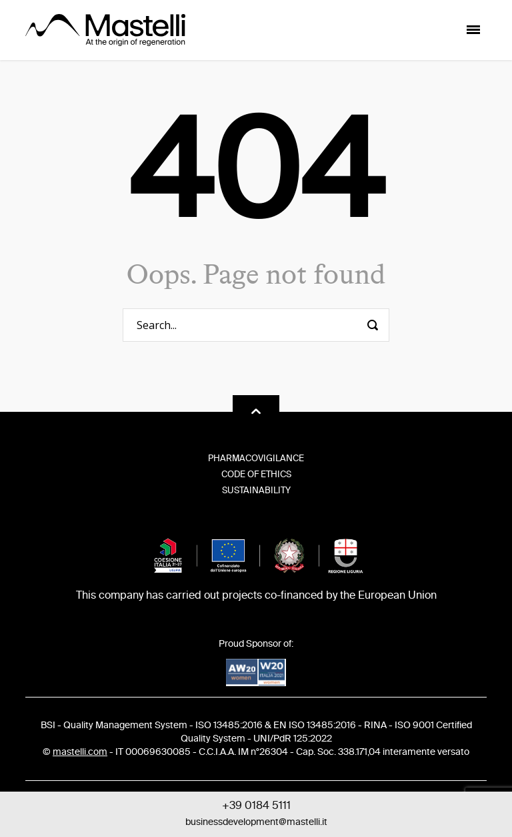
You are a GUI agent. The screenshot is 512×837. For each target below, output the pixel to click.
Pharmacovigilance (256, 459)
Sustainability (256, 491)
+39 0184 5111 (256, 806)
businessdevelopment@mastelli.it (256, 822)
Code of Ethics (256, 475)
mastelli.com (80, 752)
